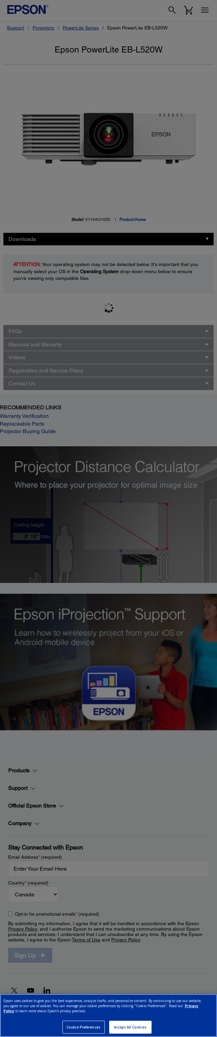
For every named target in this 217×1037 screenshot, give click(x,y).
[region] (108, 1015)
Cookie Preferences (83, 1027)
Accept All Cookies (130, 1027)
